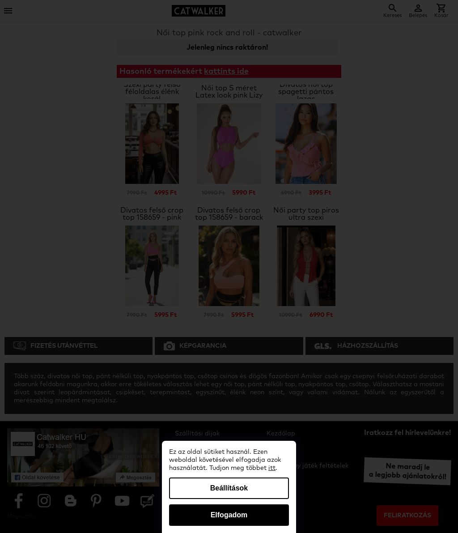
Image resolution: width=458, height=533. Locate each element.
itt (272, 468)
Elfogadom (229, 515)
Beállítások (229, 488)
